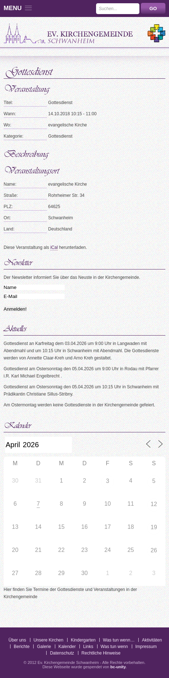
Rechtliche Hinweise (101, 653)
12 (154, 504)
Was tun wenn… (119, 640)
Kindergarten (83, 640)
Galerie (44, 646)
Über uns (17, 640)
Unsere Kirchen (49, 640)
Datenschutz (62, 653)
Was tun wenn (114, 646)
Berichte (22, 646)
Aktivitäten (152, 640)
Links (88, 646)
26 (154, 550)
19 (154, 527)
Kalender (67, 646)
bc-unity (118, 667)
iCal (54, 247)
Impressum (146, 646)
